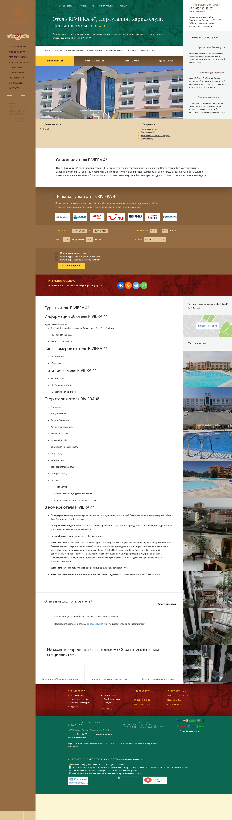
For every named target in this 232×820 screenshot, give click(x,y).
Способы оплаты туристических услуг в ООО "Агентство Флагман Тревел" (104, 770)
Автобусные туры (112, 699)
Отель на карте (132, 61)
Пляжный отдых (78, 695)
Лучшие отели (65, 6)
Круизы (74, 706)
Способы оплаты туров (190, 731)
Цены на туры (166, 61)
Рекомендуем (142, 704)
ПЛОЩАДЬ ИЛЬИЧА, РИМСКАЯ (207, 5)
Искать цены (71, 266)
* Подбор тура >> (143, 691)
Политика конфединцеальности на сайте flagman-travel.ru (97, 765)
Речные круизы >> (176, 691)
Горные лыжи (110, 695)
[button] (153, 231)
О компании (173, 704)
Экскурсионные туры (80, 699)
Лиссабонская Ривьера (102, 6)
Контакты (107, 709)
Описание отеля (55, 61)
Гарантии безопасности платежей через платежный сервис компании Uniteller (106, 773)
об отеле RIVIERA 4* (96, 624)
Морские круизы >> (177, 695)
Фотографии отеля (94, 61)
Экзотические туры (80, 703)
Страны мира (174, 700)
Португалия (82, 6)
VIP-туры (108, 703)
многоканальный (197, 11)
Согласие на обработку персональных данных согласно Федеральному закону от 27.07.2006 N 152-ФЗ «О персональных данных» (129, 768)
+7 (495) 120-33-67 (201, 8)
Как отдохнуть (77, 691)
